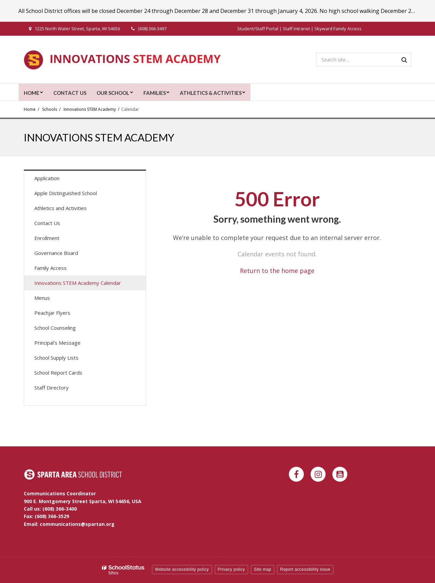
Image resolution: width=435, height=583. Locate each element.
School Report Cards (58, 372)
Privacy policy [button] (231, 569)
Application (56, 180)
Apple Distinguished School (65, 193)
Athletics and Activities (60, 208)
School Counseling (55, 327)
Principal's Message (57, 342)
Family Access (60, 269)
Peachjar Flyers (62, 314)
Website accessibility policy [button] (182, 569)
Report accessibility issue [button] (305, 569)
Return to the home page (277, 271)
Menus (51, 299)
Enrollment (46, 238)
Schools (49, 109)
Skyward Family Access (338, 28)
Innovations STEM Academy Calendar (77, 282)
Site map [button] (262, 569)
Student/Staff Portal (257, 28)
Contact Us (47, 223)
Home (30, 109)
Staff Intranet (296, 28)
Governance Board (56, 253)
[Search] (404, 59)
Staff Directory (51, 387)
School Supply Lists (56, 357)
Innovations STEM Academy (90, 109)
